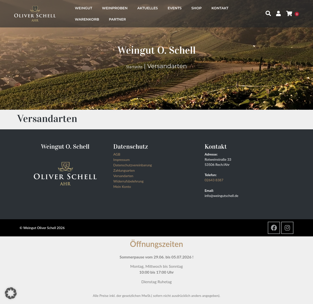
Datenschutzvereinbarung (132, 165)
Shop (196, 8)
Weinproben (114, 8)
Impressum (121, 160)
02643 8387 (214, 180)
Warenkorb (87, 19)
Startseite (134, 67)
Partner (117, 19)
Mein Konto (122, 186)
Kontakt (220, 8)
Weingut (83, 8)
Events (174, 8)
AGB (116, 154)
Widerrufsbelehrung (128, 181)
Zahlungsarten (124, 170)
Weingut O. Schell (156, 50)
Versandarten (123, 176)
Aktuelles (147, 8)
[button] (11, 293)
